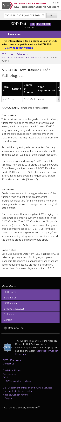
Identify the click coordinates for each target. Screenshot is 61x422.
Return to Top (16, 328)
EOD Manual (10, 303)
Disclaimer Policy (11, 370)
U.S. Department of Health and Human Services (27, 387)
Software (9, 314)
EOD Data (30, 24)
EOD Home (7, 54)
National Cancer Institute (15, 394)
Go (51, 15)
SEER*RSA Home (12, 360)
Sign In (56, 2)
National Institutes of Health (17, 391)
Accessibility (9, 374)
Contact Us (8, 363)
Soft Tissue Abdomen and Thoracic (20, 57)
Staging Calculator (14, 308)
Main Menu (14, 34)
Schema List (23, 54)
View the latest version (19, 48)
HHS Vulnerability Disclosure (18, 381)
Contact (8, 319)
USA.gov (7, 398)
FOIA (5, 377)
